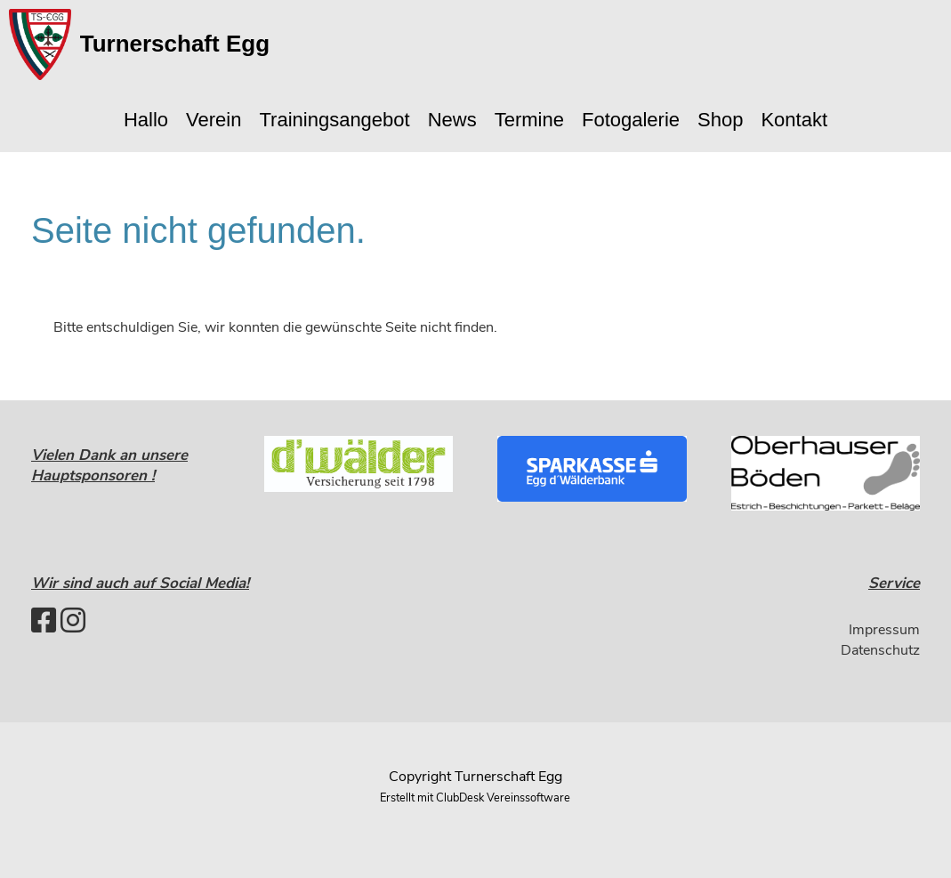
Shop (720, 120)
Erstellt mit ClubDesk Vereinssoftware (475, 798)
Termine (529, 120)
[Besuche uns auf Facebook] (43, 621)
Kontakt (794, 120)
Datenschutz (880, 650)
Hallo (146, 120)
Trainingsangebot (334, 120)
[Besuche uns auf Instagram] (72, 621)
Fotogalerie (631, 120)
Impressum (884, 630)
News (452, 120)
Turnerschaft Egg (175, 43)
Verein (213, 120)
